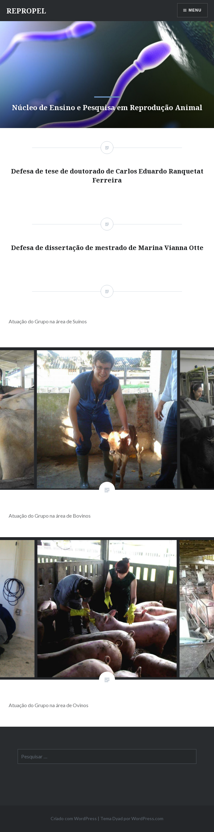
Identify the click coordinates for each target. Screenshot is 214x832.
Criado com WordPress (74, 818)
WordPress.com (147, 818)
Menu (195, 10)
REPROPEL (26, 10)
